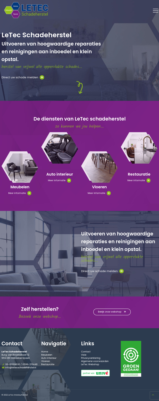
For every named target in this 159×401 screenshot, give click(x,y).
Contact (86, 351)
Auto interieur (49, 358)
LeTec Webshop (90, 364)
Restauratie (47, 364)
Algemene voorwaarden (95, 361)
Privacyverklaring (90, 358)
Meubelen (46, 354)
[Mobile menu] (154, 10)
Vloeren (45, 361)
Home (44, 351)
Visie (83, 354)
